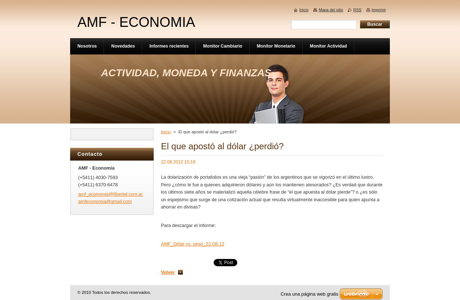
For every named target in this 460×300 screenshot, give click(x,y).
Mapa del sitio (331, 10)
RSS (357, 10)
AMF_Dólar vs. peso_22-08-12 (192, 244)
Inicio (166, 132)
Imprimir (379, 10)
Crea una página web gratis (309, 294)
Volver (168, 272)
